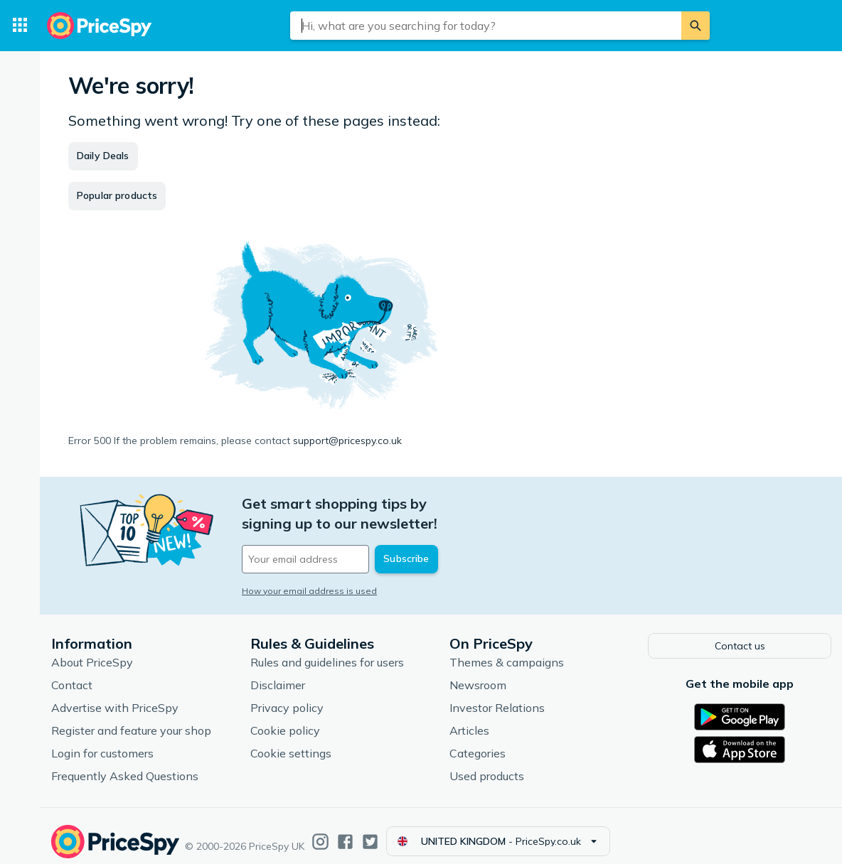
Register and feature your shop (131, 720)
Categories (477, 742)
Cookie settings (290, 742)
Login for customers (102, 742)
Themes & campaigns (506, 651)
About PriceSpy (92, 651)
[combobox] (485, 25)
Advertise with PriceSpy (114, 697)
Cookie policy (285, 720)
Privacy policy (287, 697)
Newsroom (477, 674)
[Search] (695, 25)
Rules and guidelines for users (327, 651)
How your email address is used (309, 571)
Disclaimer (277, 674)
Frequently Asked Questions (124, 765)
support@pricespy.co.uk (347, 440)
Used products (486, 765)
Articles (469, 720)
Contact (71, 674)
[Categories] (20, 25)
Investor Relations (497, 697)
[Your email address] (338, 539)
